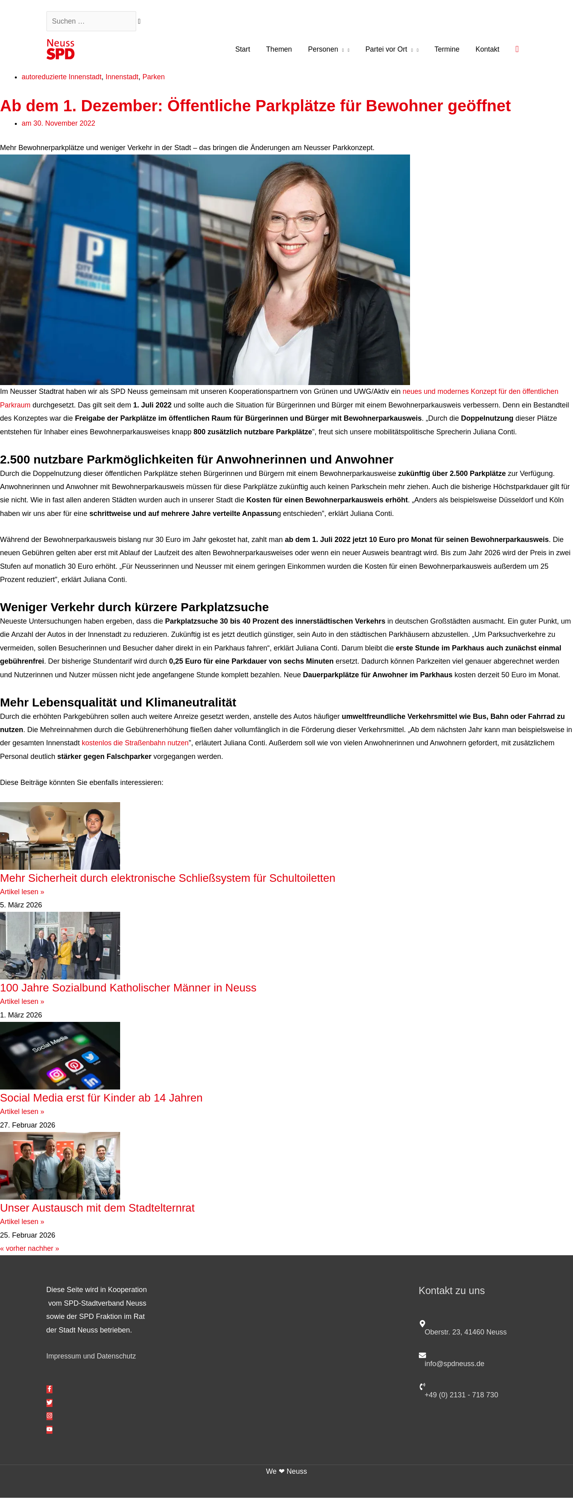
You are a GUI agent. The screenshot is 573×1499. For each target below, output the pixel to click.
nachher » (44, 1250)
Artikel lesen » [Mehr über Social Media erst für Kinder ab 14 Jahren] (22, 1113)
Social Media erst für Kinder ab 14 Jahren (110, 1099)
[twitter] (49, 1405)
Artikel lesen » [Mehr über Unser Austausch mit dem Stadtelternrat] (22, 1223)
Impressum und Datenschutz (92, 1358)
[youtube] (49, 1431)
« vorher (13, 1250)
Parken (156, 78)
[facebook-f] (49, 1391)
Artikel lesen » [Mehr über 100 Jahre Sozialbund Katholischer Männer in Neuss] (22, 1003)
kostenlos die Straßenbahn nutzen (136, 744)
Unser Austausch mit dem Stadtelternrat (108, 1209)
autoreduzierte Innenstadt (62, 78)
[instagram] (49, 1418)
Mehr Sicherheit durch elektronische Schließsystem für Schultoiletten (183, 879)
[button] (517, 50)
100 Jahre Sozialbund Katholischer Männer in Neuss (141, 988)
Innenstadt (124, 78)
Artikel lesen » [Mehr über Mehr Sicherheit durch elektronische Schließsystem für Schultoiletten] (22, 893)
